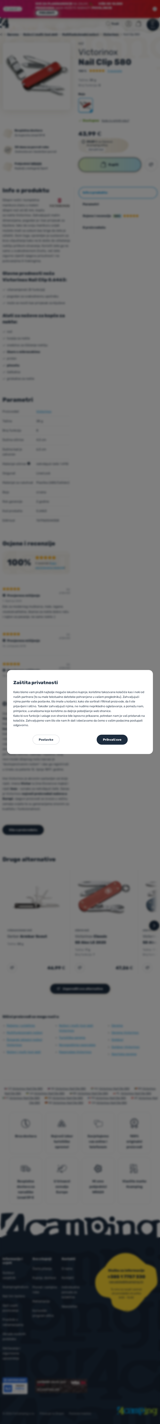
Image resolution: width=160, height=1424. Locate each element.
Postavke (46, 740)
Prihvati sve (112, 740)
